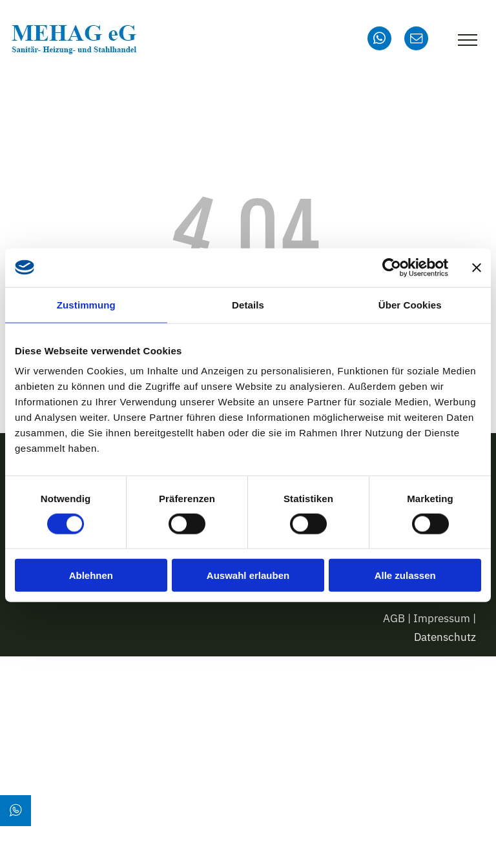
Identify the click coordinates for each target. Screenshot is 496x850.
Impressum (441, 618)
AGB (394, 618)
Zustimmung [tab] (86, 304)
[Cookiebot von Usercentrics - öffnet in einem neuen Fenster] (391, 267)
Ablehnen (91, 575)
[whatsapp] (379, 40)
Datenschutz (445, 637)
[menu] (467, 40)
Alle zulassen (405, 575)
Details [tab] (248, 304)
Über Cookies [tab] (410, 304)
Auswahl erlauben (248, 575)
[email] (416, 40)
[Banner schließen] (476, 267)
